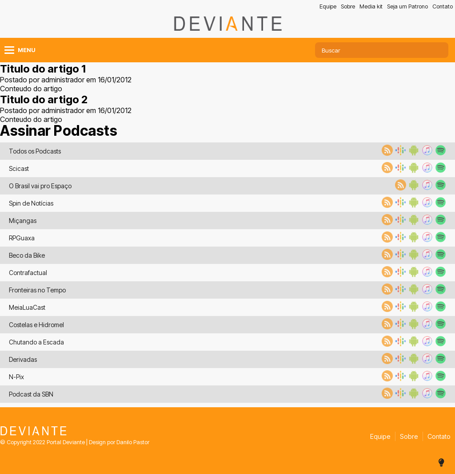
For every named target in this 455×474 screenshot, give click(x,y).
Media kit (371, 6)
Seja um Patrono (407, 6)
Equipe (327, 6)
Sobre (348, 6)
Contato (442, 6)
